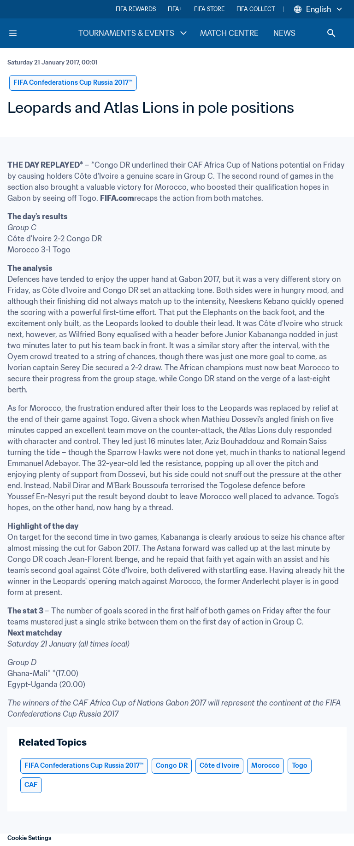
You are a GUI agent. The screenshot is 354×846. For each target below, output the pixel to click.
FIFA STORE (209, 9)
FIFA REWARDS (136, 9)
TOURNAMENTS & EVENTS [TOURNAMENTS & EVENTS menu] (133, 33)
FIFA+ (175, 9)
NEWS (284, 33)
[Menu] (12, 33)
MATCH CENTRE (229, 33)
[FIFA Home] (43, 33)
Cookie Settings (29, 838)
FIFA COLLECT (255, 9)
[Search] (331, 33)
